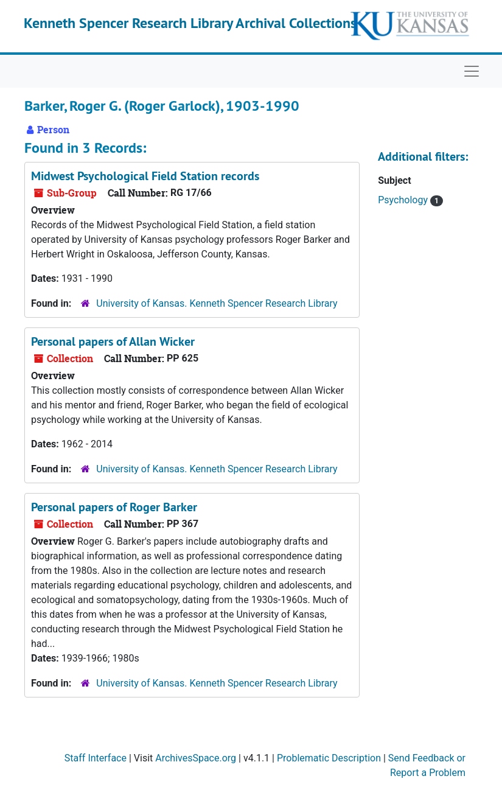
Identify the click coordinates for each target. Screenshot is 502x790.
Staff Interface (95, 758)
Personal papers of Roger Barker (114, 507)
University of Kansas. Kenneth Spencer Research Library (216, 303)
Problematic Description (329, 758)
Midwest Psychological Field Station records (145, 176)
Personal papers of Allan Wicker (113, 341)
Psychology (404, 200)
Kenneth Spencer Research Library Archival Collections (190, 22)
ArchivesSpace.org (195, 758)
